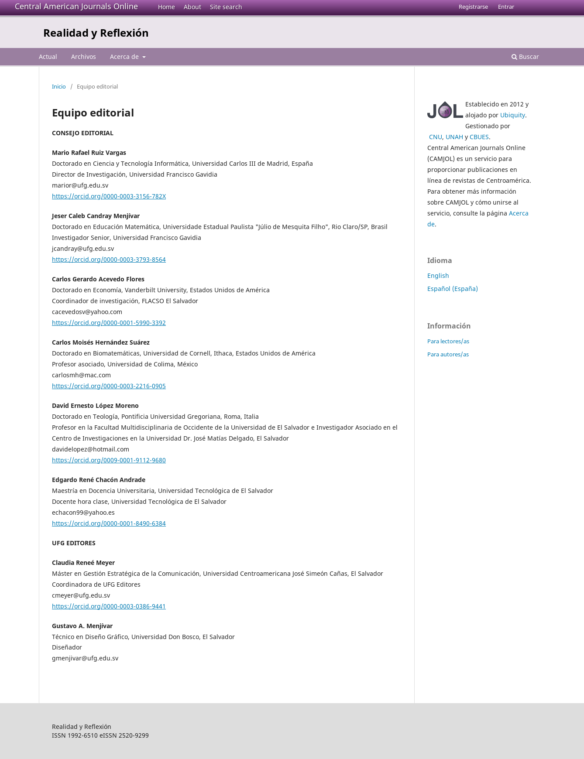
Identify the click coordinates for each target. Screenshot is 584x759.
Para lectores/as (448, 341)
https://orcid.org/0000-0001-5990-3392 (109, 322)
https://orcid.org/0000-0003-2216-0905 (109, 386)
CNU (435, 137)
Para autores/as (448, 354)
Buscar (525, 56)
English (438, 275)
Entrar (506, 6)
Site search (226, 7)
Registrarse (473, 6)
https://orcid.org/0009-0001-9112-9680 (109, 460)
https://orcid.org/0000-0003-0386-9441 (109, 606)
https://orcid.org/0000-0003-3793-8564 (109, 259)
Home (166, 7)
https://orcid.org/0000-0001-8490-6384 (109, 523)
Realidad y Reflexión (96, 32)
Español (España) (452, 288)
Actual (48, 56)
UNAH (454, 137)
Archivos (83, 56)
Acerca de (125, 56)
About (192, 7)
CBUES (479, 137)
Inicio (59, 86)
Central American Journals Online (76, 6)
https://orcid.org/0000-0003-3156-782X (109, 196)
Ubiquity (512, 115)
